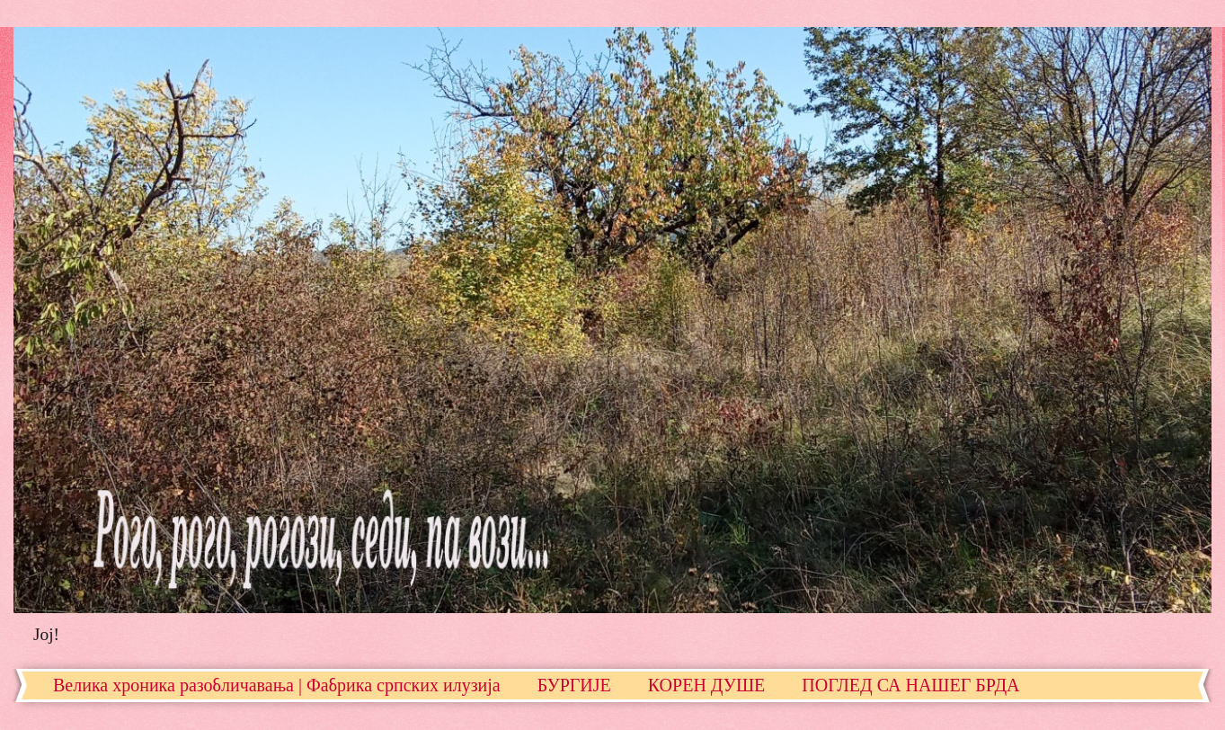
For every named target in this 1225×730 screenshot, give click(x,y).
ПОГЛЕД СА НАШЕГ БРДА (910, 685)
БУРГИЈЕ (574, 685)
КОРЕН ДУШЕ (707, 685)
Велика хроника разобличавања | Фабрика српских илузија (277, 685)
